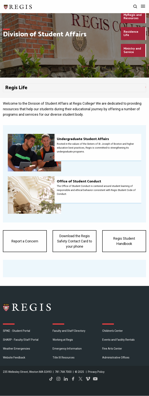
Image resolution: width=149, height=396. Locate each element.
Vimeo (88, 379)
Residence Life (131, 33)
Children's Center (112, 330)
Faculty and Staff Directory (69, 330)
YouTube (95, 379)
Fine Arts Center (112, 348)
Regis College (27, 307)
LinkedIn (65, 379)
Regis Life (16, 88)
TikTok (51, 379)
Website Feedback (14, 357)
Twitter (80, 379)
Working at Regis (63, 339)
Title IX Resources (63, 357)
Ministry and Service (132, 50)
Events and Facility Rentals (118, 339)
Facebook (73, 379)
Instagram (58, 379)
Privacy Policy (96, 371)
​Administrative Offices (115, 357)
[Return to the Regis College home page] (18, 6)
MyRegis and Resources (133, 16)
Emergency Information (67, 348)
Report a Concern (24, 241)
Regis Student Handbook (124, 241)
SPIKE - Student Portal (16, 330)
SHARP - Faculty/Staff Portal (20, 339)
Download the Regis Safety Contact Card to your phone (74, 241)
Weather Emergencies (16, 348)
